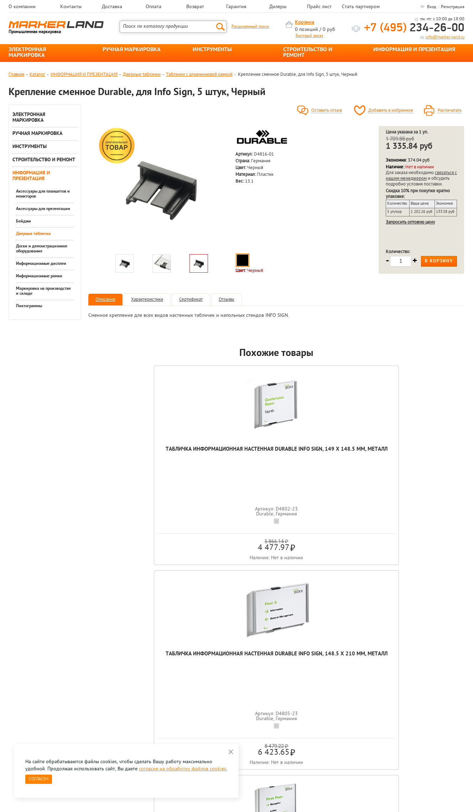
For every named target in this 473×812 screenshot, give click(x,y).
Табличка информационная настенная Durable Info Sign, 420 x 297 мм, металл (276, 463)
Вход (431, 7)
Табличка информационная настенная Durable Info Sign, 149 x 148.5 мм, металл (126, 463)
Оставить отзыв (326, 110)
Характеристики (147, 300)
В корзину (439, 261)
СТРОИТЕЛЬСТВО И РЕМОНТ (307, 52)
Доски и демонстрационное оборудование (41, 248)
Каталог (37, 75)
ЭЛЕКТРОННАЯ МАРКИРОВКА (27, 52)
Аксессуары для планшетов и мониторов (43, 194)
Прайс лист (319, 7)
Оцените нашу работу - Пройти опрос (74, 707)
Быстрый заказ (309, 35)
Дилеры (277, 7)
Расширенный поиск (250, 27)
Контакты (71, 7)
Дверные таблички (142, 75)
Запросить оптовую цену (410, 222)
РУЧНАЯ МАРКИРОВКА (132, 50)
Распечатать (450, 110)
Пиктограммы (29, 306)
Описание (105, 300)
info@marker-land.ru (445, 37)
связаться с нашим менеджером (421, 176)
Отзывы (226, 300)
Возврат (195, 7)
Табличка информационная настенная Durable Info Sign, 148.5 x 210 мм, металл (201, 463)
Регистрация (452, 7)
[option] (161, 188)
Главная (16, 75)
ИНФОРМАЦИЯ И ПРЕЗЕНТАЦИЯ (414, 50)
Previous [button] (9, 617)
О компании (22, 7)
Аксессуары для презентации (43, 209)
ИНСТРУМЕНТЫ (212, 50)
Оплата (153, 7)
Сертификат (191, 300)
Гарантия (236, 7)
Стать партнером (361, 7)
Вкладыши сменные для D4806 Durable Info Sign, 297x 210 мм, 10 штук (427, 459)
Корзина (304, 22)
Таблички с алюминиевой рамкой (199, 75)
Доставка (112, 7)
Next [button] (464, 617)
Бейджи (23, 221)
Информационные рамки (39, 276)
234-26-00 (414, 28)
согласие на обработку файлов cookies (182, 769)
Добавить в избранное (390, 110)
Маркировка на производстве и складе (43, 291)
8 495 (45, 691)
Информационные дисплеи (41, 264)
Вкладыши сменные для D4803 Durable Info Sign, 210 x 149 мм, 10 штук (351, 459)
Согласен (38, 779)
